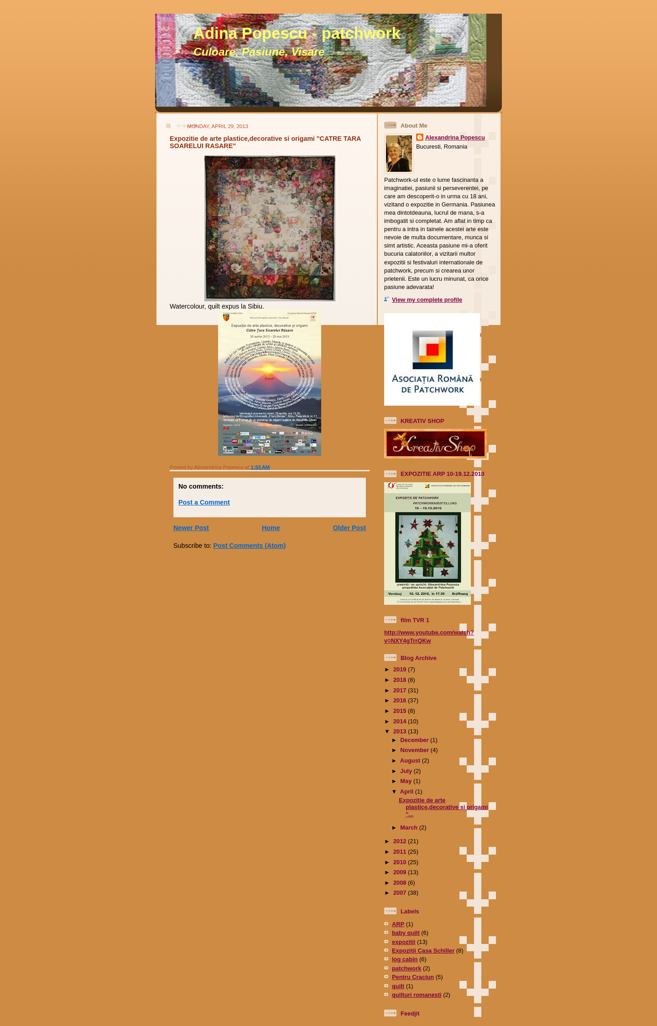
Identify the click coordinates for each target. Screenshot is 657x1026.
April (407, 791)
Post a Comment (204, 502)
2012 (400, 841)
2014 (400, 721)
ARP (398, 924)
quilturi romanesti (417, 994)
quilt (398, 986)
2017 (400, 690)
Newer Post (191, 527)
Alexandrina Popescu (455, 137)
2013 (400, 731)
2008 (400, 882)
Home (271, 527)
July (406, 771)
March (409, 827)
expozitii (403, 941)
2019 (400, 669)
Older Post (349, 527)
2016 (400, 700)
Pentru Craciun (413, 977)
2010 (400, 862)
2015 (400, 710)
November (415, 750)
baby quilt (406, 932)
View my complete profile (427, 299)
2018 (400, 679)
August (411, 760)
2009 (400, 872)
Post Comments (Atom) (249, 545)
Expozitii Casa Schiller (423, 950)
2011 (400, 851)
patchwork (406, 968)
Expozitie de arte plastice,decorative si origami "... (443, 807)
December (415, 740)
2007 (400, 892)
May (406, 781)
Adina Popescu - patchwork (297, 33)
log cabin (404, 959)
